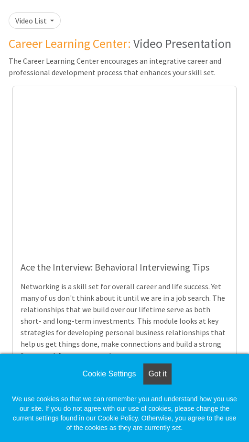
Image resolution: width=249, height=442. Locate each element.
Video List (31, 20)
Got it (157, 374)
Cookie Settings (109, 374)
